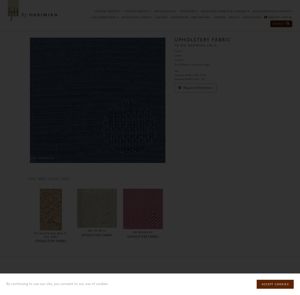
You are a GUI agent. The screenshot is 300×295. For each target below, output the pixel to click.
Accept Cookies (275, 284)
